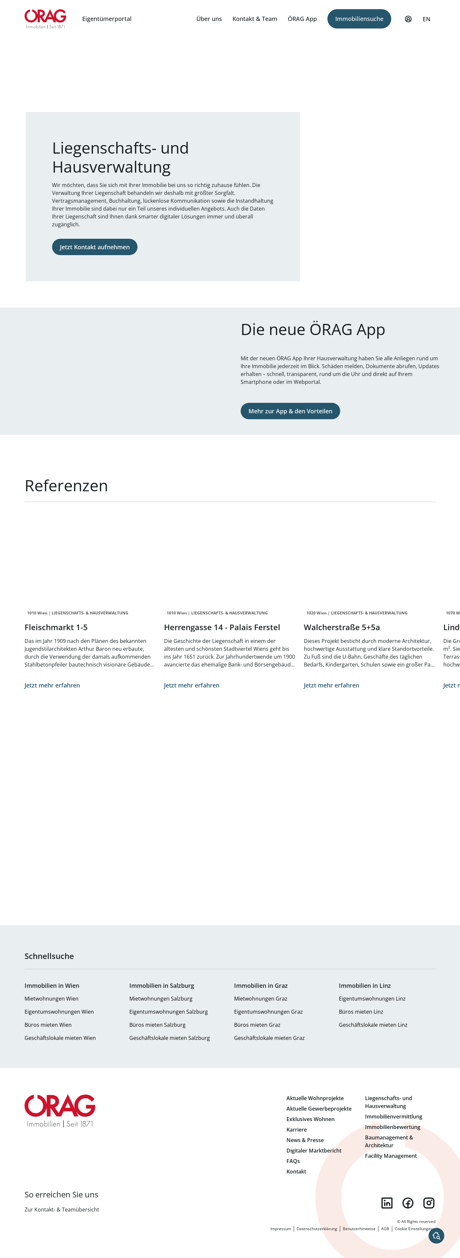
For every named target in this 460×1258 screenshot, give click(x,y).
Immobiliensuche (359, 19)
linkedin (387, 1203)
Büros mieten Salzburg (157, 1024)
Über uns (209, 19)
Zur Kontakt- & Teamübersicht (62, 1209)
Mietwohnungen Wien (52, 998)
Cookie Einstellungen (414, 1228)
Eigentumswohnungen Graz (268, 1011)
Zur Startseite (46, 19)
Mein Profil (408, 22)
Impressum (280, 1228)
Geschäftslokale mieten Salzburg (169, 1038)
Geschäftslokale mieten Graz (269, 1038)
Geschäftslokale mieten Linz (373, 1024)
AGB (385, 1228)
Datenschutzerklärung (317, 1228)
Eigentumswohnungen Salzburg (168, 1011)
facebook (407, 1203)
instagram (428, 1203)
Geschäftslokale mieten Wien (60, 1038)
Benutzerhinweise (359, 1228)
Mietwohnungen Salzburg (161, 998)
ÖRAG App (302, 19)
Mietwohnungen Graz (260, 998)
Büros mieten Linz (361, 1011)
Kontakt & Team (254, 19)
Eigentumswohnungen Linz (372, 998)
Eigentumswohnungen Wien (59, 1011)
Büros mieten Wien (48, 1024)
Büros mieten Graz (257, 1024)
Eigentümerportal (107, 19)
